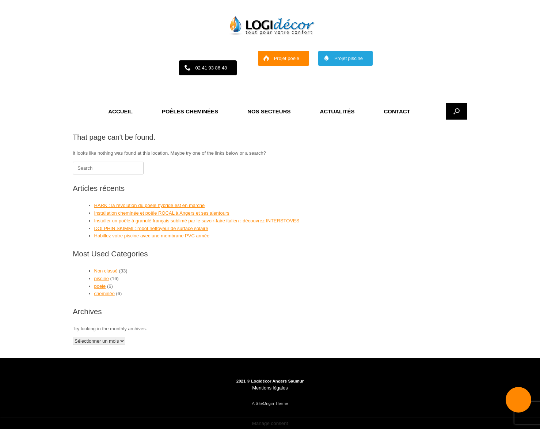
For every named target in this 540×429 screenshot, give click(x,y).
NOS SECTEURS (268, 111)
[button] (456, 111)
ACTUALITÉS (337, 111)
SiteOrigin (264, 403)
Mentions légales (270, 388)
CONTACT (397, 111)
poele (100, 286)
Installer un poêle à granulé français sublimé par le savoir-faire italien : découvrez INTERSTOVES (197, 220)
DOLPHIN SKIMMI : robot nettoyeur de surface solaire (151, 228)
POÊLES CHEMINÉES (190, 111)
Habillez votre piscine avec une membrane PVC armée (152, 235)
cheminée (104, 293)
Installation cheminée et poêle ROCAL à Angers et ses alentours (161, 213)
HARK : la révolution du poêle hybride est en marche (149, 205)
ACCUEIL (120, 111)
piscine (101, 278)
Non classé (106, 271)
